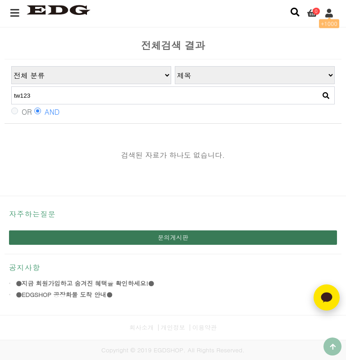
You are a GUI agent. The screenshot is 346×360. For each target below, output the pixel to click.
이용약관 (204, 327)
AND (46, 112)
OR (21, 112)
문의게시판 (173, 237)
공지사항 (24, 267)
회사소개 (141, 327)
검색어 (11, 66)
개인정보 (173, 327)
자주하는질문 (32, 214)
